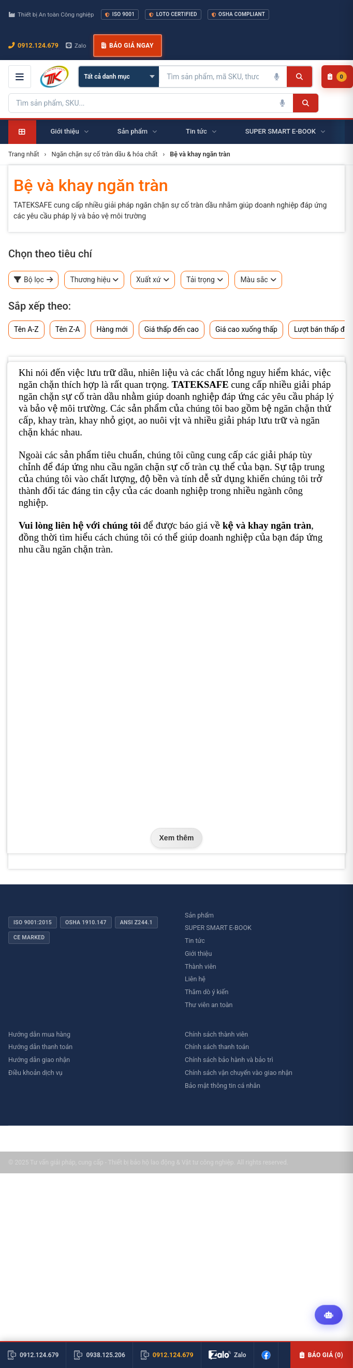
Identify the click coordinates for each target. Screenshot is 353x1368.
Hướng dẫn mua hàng (39, 1034)
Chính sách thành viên (216, 1034)
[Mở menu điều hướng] (19, 76)
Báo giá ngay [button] (127, 45)
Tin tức (195, 940)
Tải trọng (204, 279)
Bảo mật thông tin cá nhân (222, 1085)
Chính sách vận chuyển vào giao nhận (238, 1072)
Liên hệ (195, 979)
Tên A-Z (26, 329)
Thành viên (200, 966)
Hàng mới (111, 329)
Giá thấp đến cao (171, 329)
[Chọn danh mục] (119, 76)
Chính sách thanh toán (217, 1047)
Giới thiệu (198, 953)
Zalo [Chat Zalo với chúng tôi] (76, 45)
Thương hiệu (94, 279)
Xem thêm (176, 838)
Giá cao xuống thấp (246, 329)
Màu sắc (258, 279)
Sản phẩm (199, 915)
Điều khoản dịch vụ (35, 1072)
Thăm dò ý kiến (206, 992)
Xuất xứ (152, 279)
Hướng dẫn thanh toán (40, 1047)
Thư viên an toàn (209, 1005)
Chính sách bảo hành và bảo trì (229, 1060)
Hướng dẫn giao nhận (39, 1060)
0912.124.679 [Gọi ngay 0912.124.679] (33, 45)
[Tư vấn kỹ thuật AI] (329, 1315)
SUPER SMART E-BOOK (218, 928)
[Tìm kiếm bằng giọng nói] (276, 76)
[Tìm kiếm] (299, 76)
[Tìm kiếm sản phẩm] (212, 76)
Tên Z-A (67, 329)
